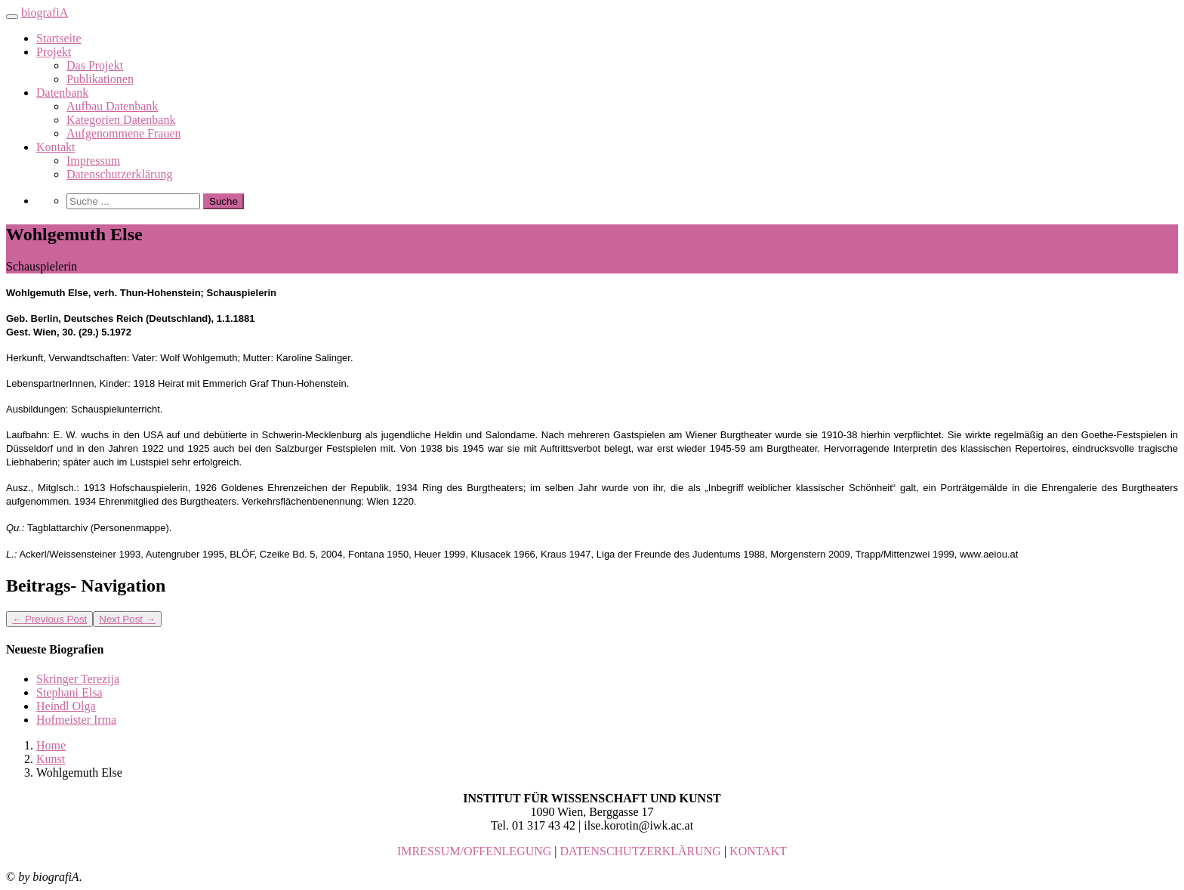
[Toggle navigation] (12, 16)
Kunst (50, 758)
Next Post (127, 619)
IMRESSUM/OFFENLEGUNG (474, 851)
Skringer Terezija (77, 678)
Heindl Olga (66, 706)
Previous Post (49, 619)
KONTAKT (758, 851)
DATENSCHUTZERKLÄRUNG (640, 851)
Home (51, 745)
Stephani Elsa (69, 692)
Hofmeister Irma (76, 719)
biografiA (44, 12)
